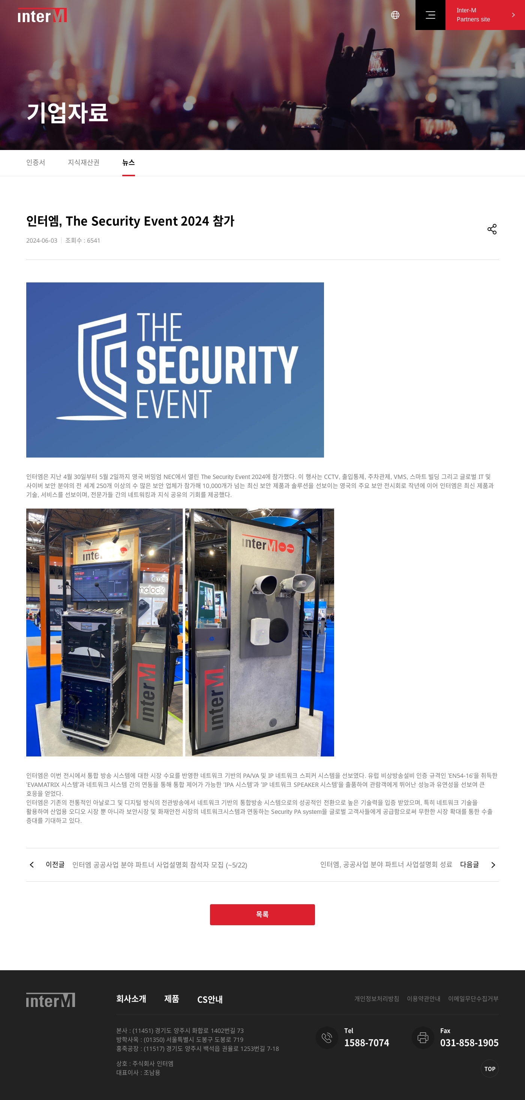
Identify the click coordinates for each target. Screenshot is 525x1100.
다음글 (469, 865)
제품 (171, 999)
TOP (489, 1069)
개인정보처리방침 (376, 999)
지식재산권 (84, 163)
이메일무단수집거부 (473, 999)
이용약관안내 (424, 999)
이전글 (55, 865)
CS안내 (210, 999)
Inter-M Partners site (473, 15)
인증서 (35, 163)
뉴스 (128, 163)
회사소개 (131, 999)
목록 (262, 914)
